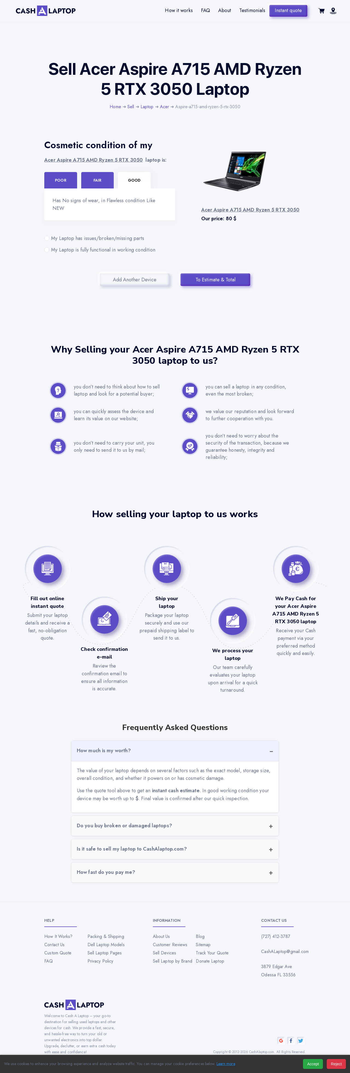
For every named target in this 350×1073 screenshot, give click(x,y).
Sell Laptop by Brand (172, 961)
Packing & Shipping (106, 936)
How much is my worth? (104, 750)
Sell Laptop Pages (105, 953)
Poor (60, 180)
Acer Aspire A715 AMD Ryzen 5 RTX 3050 (93, 160)
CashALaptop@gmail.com (283, 951)
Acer (164, 107)
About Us (161, 936)
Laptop (147, 107)
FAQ (205, 10)
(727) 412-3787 (275, 936)
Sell (130, 107)
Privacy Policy (100, 961)
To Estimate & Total (215, 279)
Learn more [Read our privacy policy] (226, 1063)
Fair (97, 180)
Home (115, 107)
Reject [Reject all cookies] (336, 1064)
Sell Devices (164, 953)
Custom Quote (57, 953)
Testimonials (252, 10)
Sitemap (203, 945)
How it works (178, 10)
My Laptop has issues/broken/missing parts (109, 238)
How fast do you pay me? (106, 872)
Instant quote (288, 10)
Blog (200, 936)
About (224, 10)
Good (134, 180)
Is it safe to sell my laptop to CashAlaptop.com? (132, 848)
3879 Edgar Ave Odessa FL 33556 (278, 970)
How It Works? (58, 936)
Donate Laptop (210, 961)
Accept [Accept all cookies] (313, 1064)
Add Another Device (134, 279)
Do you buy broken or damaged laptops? (124, 825)
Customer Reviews (170, 945)
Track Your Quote (212, 953)
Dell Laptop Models (106, 945)
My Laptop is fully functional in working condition (109, 249)
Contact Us (54, 945)
